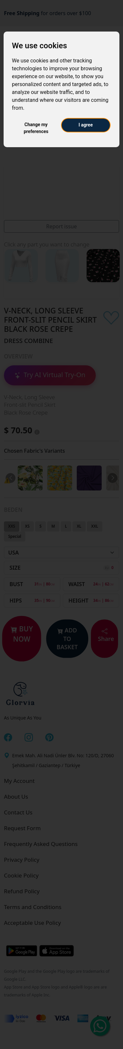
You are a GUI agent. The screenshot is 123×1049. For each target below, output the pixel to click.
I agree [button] (86, 124)
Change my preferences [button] (36, 128)
